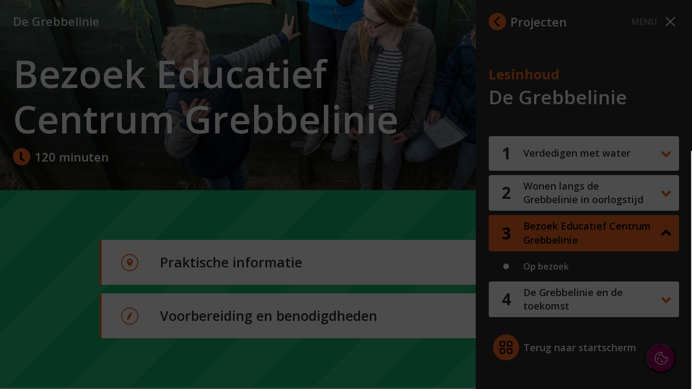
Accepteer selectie (600, 360)
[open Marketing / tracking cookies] (666, 289)
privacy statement (565, 221)
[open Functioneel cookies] (666, 257)
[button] (589, 256)
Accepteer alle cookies (600, 328)
